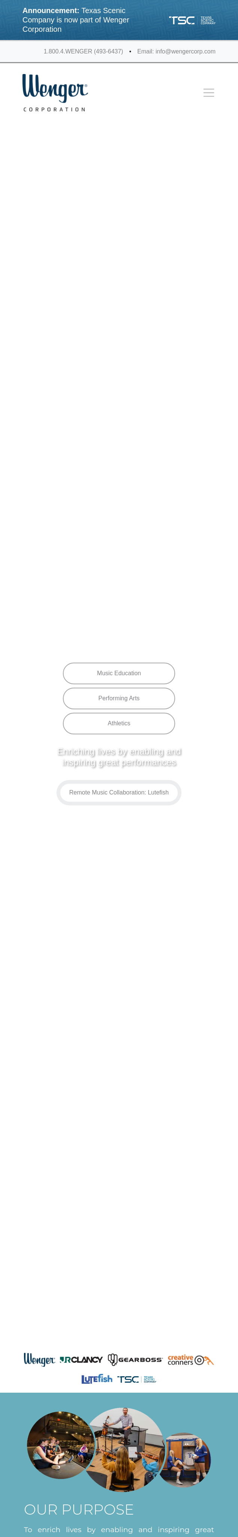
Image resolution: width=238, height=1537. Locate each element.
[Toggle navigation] (209, 92)
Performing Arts (119, 698)
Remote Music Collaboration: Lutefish (119, 792)
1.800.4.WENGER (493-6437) (83, 51)
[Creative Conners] (191, 1360)
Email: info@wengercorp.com (176, 51)
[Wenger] (39, 1360)
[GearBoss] (135, 1360)
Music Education (119, 673)
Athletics (119, 723)
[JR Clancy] (81, 1360)
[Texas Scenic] (136, 1379)
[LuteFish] (97, 1379)
